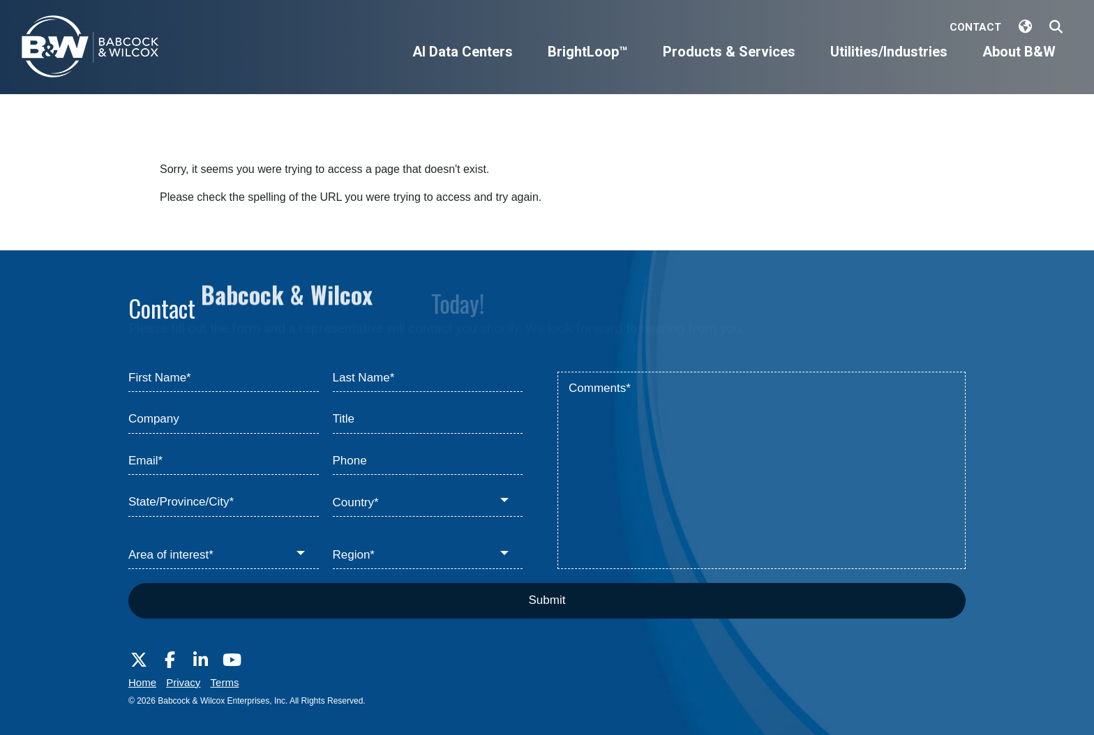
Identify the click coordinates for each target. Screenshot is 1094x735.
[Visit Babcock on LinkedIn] (201, 660)
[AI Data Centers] (462, 63)
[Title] (428, 420)
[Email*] (223, 462)
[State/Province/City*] (223, 503)
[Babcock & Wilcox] (90, 50)
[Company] (223, 420)
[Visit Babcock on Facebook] (169, 660)
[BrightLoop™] (587, 63)
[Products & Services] (729, 63)
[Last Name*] (428, 379)
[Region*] (428, 556)
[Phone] (428, 462)
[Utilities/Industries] (889, 63)
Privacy (183, 682)
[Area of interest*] (223, 556)
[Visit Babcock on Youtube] (232, 660)
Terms (225, 682)
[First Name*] (223, 379)
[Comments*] (761, 471)
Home (142, 682)
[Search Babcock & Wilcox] (1056, 27)
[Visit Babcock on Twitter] (139, 660)
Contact (975, 27)
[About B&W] (1019, 63)
